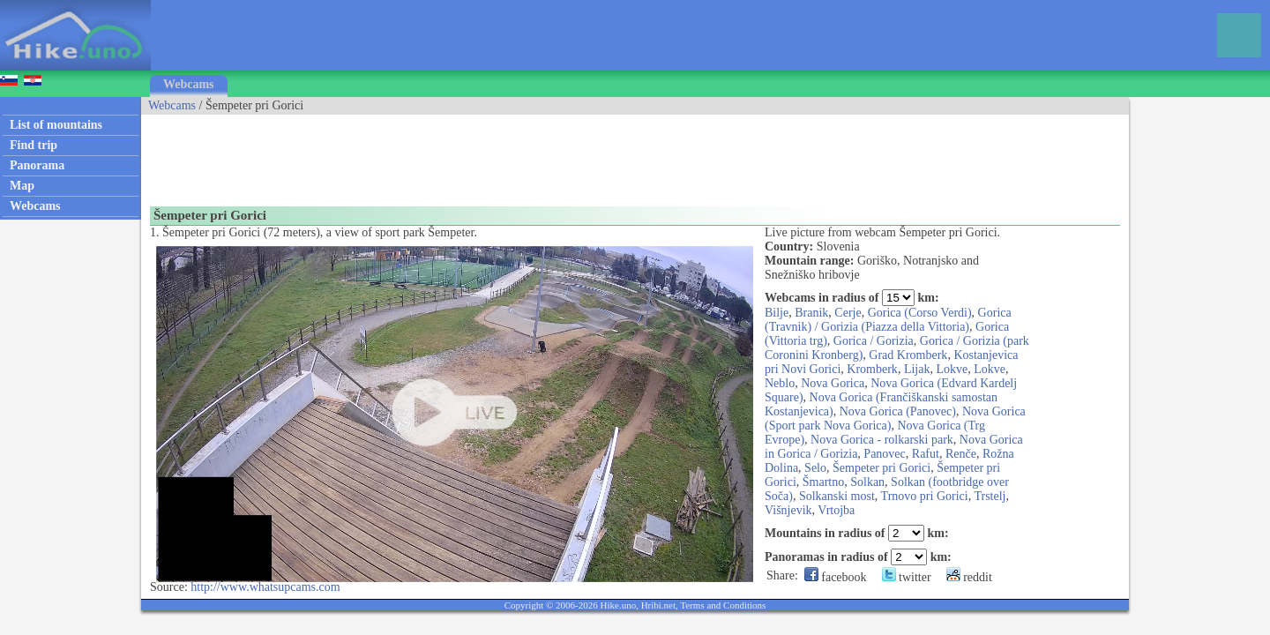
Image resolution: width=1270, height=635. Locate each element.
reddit (969, 577)
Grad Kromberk (908, 355)
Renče (960, 453)
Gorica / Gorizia (873, 340)
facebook (835, 577)
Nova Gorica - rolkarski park (882, 439)
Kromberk (872, 369)
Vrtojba (836, 510)
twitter (906, 577)
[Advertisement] (462, 154)
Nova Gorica (832, 383)
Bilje (776, 312)
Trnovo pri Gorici (924, 496)
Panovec (884, 453)
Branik (811, 312)
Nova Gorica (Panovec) (898, 411)
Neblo (780, 383)
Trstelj (989, 496)
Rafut (925, 453)
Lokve (951, 369)
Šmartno (823, 482)
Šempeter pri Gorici (881, 467)
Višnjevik (788, 510)
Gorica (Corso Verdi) (920, 312)
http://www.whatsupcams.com (265, 587)
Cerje (847, 312)
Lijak (917, 369)
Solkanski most (837, 496)
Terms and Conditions (723, 605)
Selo (815, 467)
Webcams (188, 84)
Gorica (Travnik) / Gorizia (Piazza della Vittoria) (888, 319)
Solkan (867, 482)
